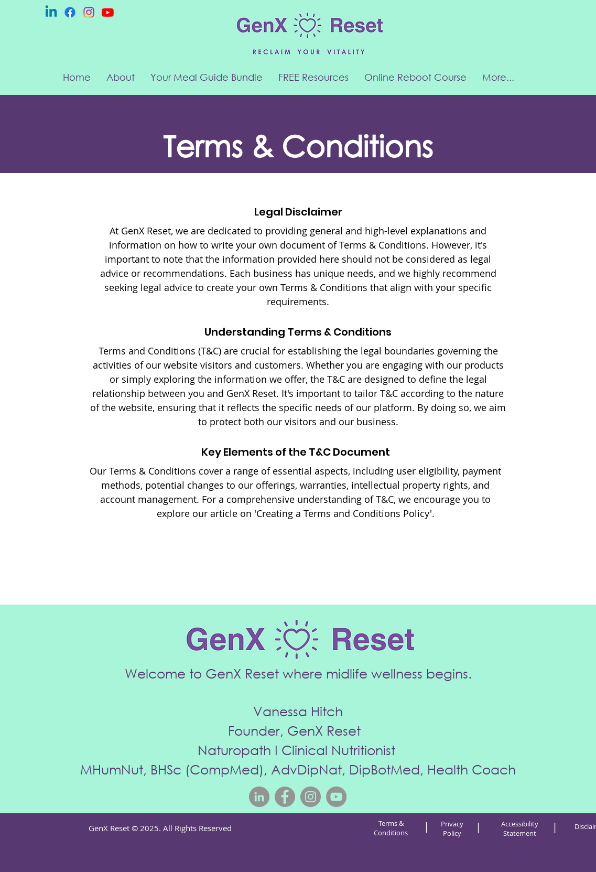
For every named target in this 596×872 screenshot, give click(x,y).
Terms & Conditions (391, 828)
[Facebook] (70, 12)
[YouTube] (336, 797)
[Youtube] (108, 12)
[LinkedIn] (259, 797)
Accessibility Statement (519, 828)
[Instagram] (89, 12)
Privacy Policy (452, 828)
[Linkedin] (51, 12)
